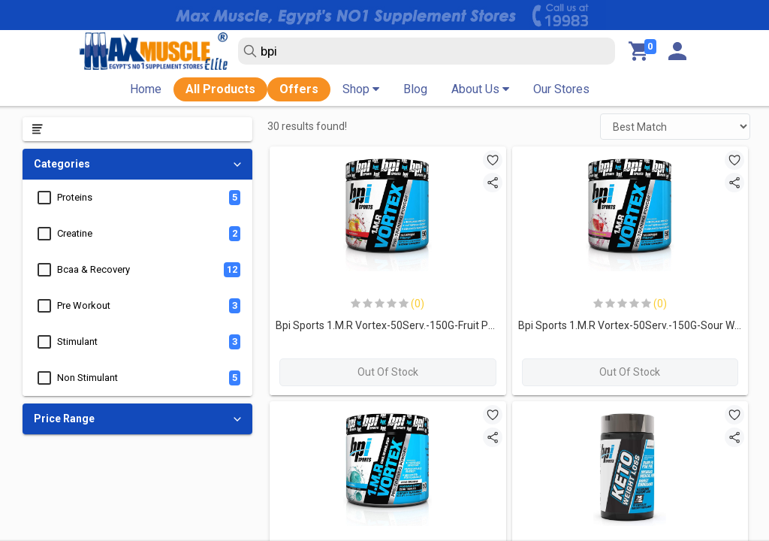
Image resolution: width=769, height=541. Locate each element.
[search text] (426, 51)
